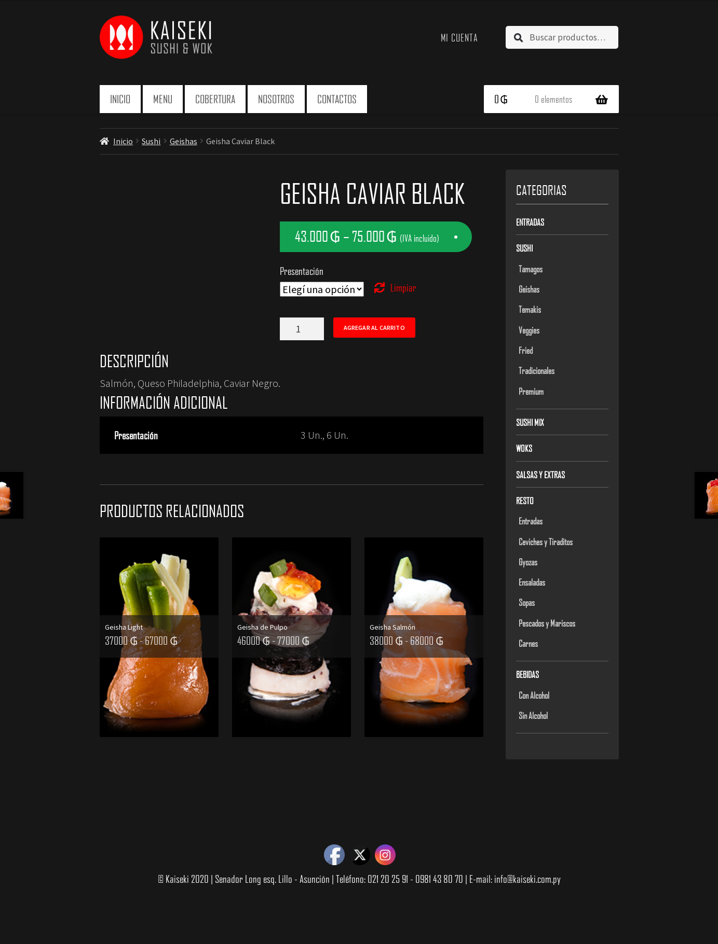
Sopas (527, 602)
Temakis (530, 309)
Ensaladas (532, 582)
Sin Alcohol (533, 715)
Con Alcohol (534, 695)
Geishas (183, 141)
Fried (526, 350)
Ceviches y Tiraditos (546, 541)
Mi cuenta (460, 37)
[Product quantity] (302, 328)
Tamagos (531, 268)
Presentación (301, 271)
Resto (525, 500)
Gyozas (528, 561)
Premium (531, 391)
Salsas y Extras (540, 474)
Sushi (151, 141)
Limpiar (403, 287)
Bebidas (527, 674)
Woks (524, 448)
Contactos (337, 98)
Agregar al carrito (374, 327)
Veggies (529, 330)
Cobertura (215, 98)
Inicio (120, 98)
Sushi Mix (530, 422)
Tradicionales (536, 370)
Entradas (530, 222)
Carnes (528, 643)
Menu (162, 98)
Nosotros (276, 98)
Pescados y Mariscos (547, 623)
